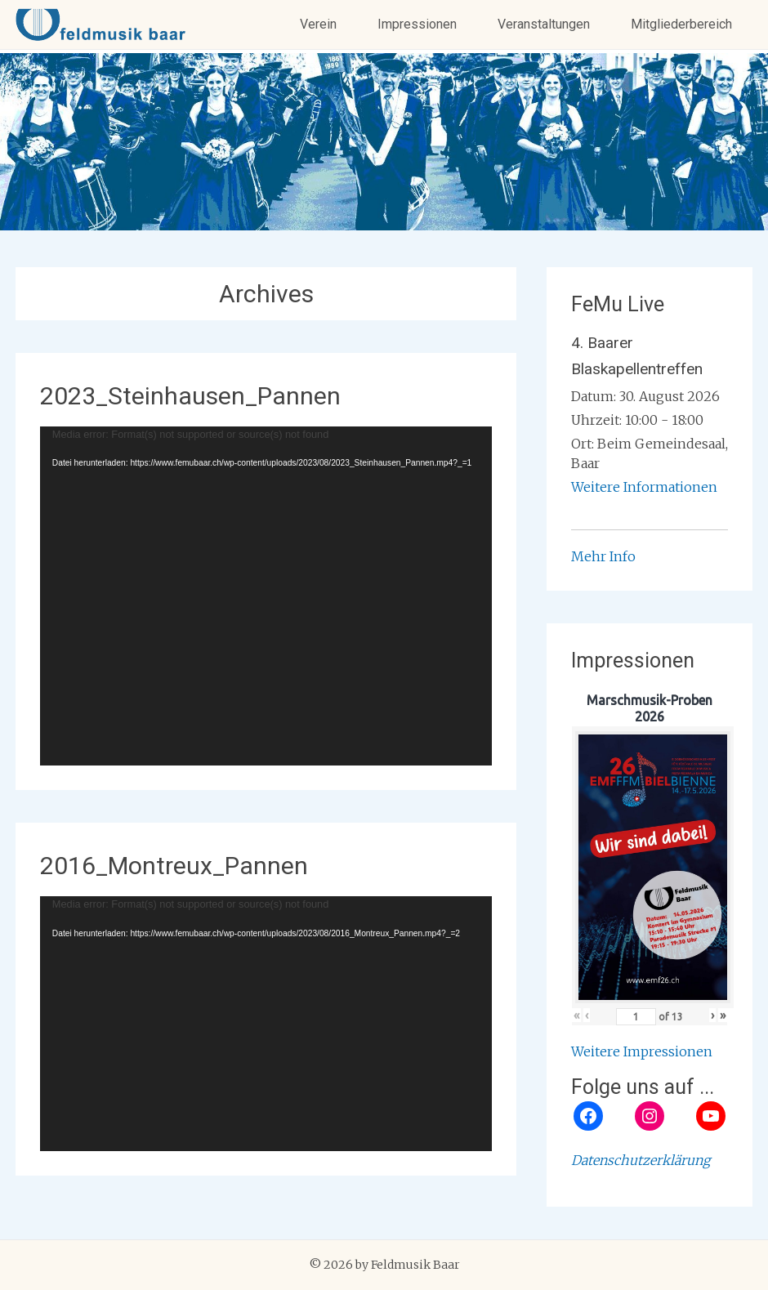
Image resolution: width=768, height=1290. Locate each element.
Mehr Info (603, 556)
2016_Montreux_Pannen (174, 865)
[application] (266, 596)
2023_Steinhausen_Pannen (190, 396)
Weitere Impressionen (641, 1051)
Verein (318, 24)
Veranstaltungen (544, 24)
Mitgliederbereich (681, 24)
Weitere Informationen (644, 487)
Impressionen (417, 24)
